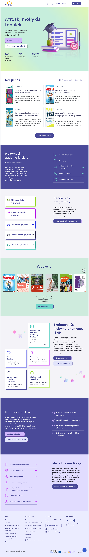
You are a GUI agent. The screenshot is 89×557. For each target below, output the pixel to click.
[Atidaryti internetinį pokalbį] (84, 550)
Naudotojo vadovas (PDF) (33, 525)
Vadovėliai (8, 539)
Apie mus (28, 537)
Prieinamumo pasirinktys (34, 540)
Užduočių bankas (10, 533)
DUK (26, 520)
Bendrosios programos (12, 525)
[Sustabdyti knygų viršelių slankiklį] (84, 271)
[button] (51, 3)
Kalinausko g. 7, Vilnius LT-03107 (54, 521)
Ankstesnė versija (52, 529)
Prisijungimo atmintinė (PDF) (34, 523)
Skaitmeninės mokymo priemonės (12, 529)
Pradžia (7, 520)
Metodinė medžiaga (11, 536)
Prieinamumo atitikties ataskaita (74, 525)
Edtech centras (9, 542)
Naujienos (8, 523)
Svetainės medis (30, 531)
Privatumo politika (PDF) (33, 528)
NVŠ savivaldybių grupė (54, 532)
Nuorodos (28, 534)
